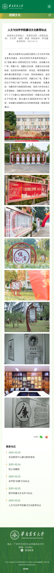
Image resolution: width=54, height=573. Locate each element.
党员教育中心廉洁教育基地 (22, 457)
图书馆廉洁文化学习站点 (20, 493)
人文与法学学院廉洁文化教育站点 (25, 505)
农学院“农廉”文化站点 (19, 481)
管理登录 (29, 550)
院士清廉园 (14, 469)
